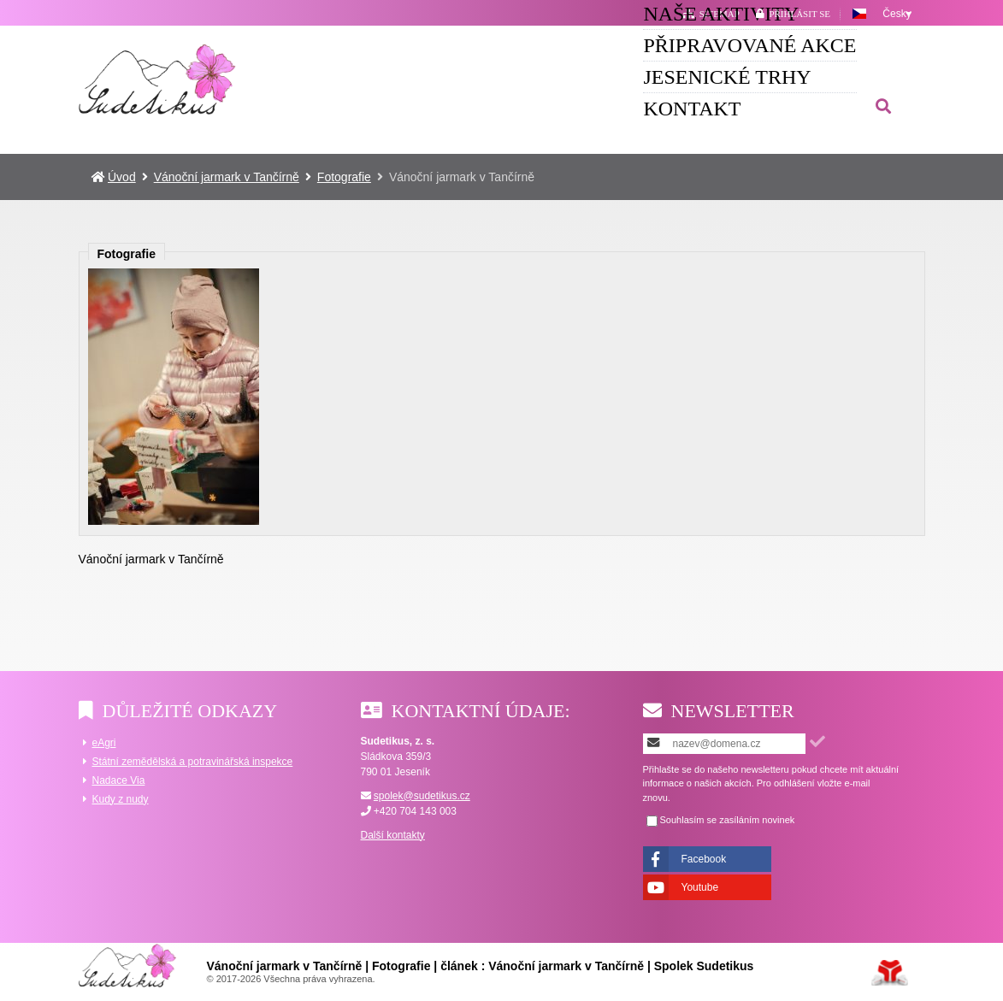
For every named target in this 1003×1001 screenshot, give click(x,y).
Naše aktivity (319, 78)
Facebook (704, 859)
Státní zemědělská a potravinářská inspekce (192, 762)
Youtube (700, 887)
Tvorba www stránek (889, 973)
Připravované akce (520, 78)
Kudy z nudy (120, 799)
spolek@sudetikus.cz (422, 796)
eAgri (104, 743)
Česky (896, 14)
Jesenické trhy (727, 78)
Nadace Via (118, 780)
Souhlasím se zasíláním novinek (727, 820)
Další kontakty (393, 835)
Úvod (158, 79)
